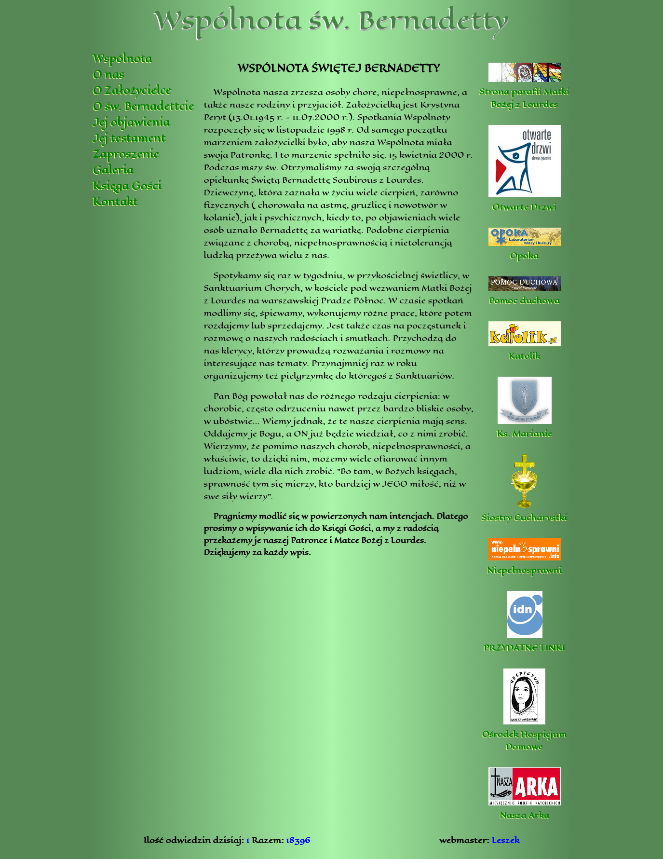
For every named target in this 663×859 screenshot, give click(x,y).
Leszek (506, 840)
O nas (108, 74)
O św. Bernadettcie (143, 106)
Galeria (113, 170)
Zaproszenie (126, 154)
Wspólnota (122, 59)
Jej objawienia (131, 122)
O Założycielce (132, 90)
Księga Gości (127, 186)
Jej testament (129, 138)
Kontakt (115, 202)
